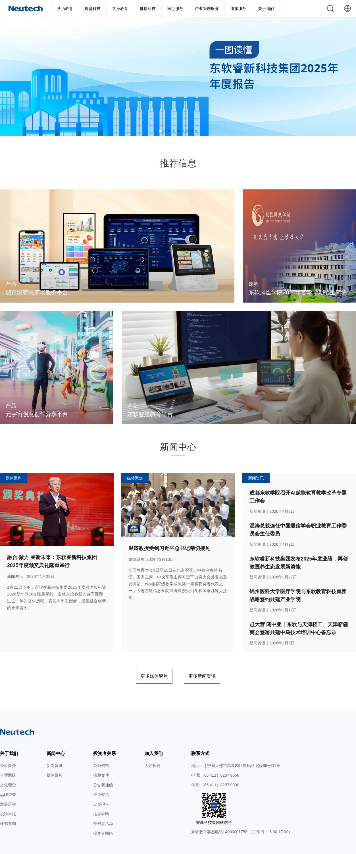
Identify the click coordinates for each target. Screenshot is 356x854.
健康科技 (148, 8)
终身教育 (120, 8)
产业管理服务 (207, 8)
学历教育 (65, 8)
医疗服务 (175, 8)
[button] (160, 131)
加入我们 (154, 738)
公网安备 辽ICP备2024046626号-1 (236, 848)
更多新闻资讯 (212, 662)
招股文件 (101, 760)
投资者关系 (104, 738)
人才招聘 (153, 750)
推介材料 (101, 799)
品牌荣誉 (8, 779)
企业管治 (101, 779)
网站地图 (96, 848)
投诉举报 (8, 799)
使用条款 (115, 848)
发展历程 (8, 789)
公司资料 (101, 750)
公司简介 (8, 750)
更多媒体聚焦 (144, 662)
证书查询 (8, 808)
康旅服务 (238, 8)
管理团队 (8, 760)
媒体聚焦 (55, 760)
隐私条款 (134, 848)
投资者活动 (103, 808)
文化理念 (8, 770)
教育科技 (93, 8)
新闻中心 (56, 738)
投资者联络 (103, 818)
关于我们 (266, 8)
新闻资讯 (55, 750)
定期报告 (101, 789)
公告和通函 (103, 770)
